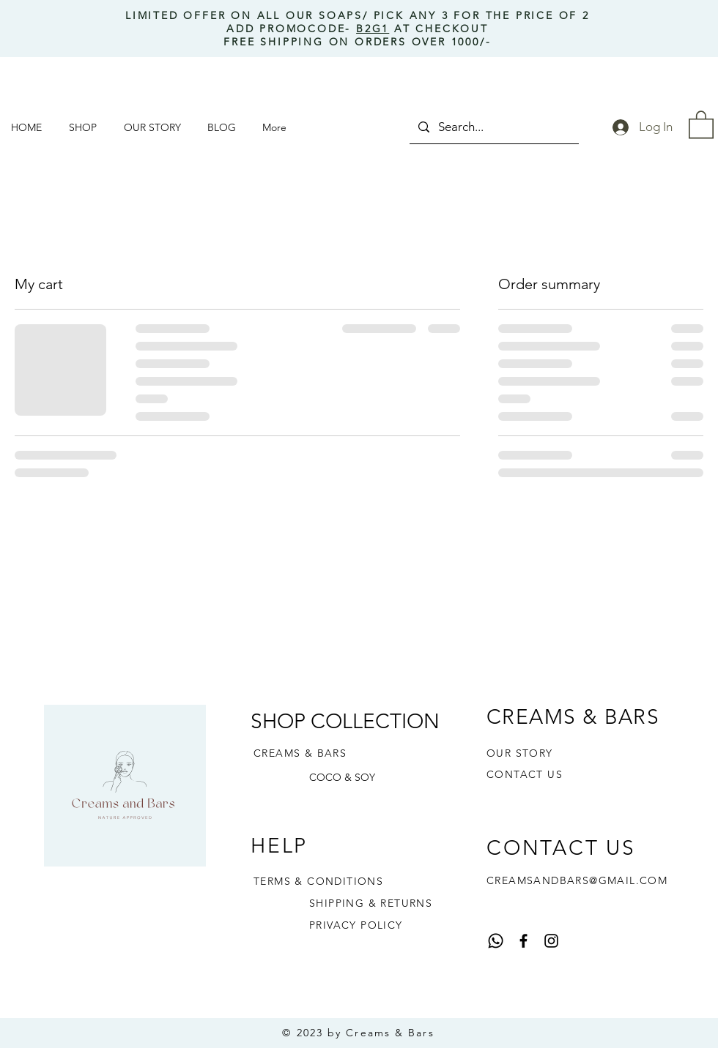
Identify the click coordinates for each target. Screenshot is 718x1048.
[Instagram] (551, 941)
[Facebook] (523, 941)
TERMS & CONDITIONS (318, 881)
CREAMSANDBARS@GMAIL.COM (576, 880)
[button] (85, 127)
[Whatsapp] (495, 941)
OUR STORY (519, 753)
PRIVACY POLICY (356, 925)
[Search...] (493, 127)
